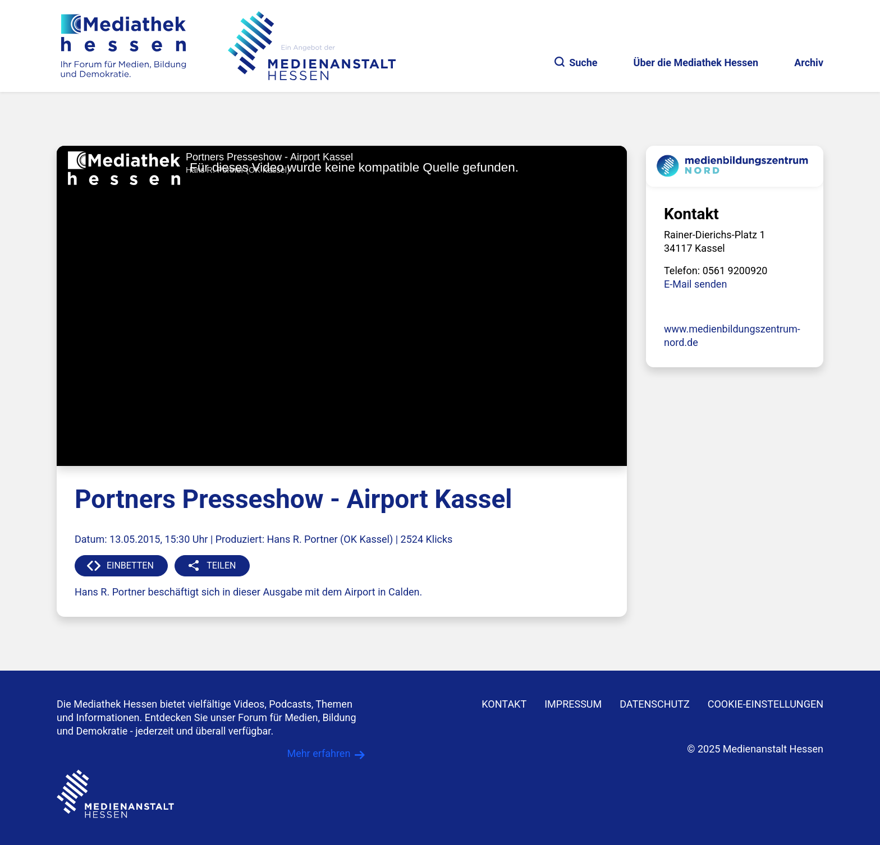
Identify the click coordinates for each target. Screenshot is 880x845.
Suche (575, 62)
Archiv (808, 62)
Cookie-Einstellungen (765, 704)
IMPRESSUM (573, 704)
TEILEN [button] (221, 565)
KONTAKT (504, 704)
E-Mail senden (695, 284)
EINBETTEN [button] (130, 565)
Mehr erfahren (318, 753)
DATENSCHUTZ (655, 704)
